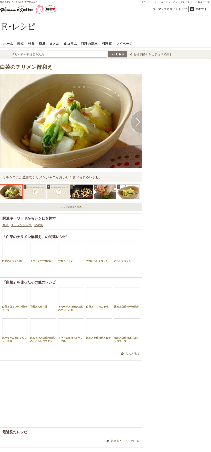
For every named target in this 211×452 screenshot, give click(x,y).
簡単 (42, 43)
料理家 (107, 43)
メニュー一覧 (202, 2)
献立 (20, 43)
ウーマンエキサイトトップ (169, 9)
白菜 (5, 225)
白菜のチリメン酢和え (26, 67)
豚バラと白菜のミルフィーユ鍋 (15, 330)
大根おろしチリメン (99, 252)
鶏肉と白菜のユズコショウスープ (127, 330)
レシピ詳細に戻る (71, 207)
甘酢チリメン (71, 252)
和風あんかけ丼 (43, 297)
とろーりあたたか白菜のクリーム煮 (71, 299)
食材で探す (140, 54)
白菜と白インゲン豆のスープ (15, 299)
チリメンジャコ (21, 225)
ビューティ (165, 2)
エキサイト (202, 9)
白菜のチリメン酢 (15, 252)
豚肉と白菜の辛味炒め (127, 297)
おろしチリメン (127, 252)
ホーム (8, 43)
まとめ (55, 43)
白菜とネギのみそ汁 (99, 297)
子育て (142, 2)
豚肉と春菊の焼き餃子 (99, 328)
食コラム (70, 43)
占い (175, 2)
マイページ (124, 43)
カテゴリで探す (162, 54)
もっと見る (132, 353)
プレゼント (187, 2)
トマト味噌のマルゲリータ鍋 (71, 330)
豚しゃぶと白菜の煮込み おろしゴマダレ (43, 330)
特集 (31, 43)
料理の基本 (89, 43)
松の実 (38, 225)
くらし (152, 2)
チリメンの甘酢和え (43, 252)
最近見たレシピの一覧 (125, 441)
